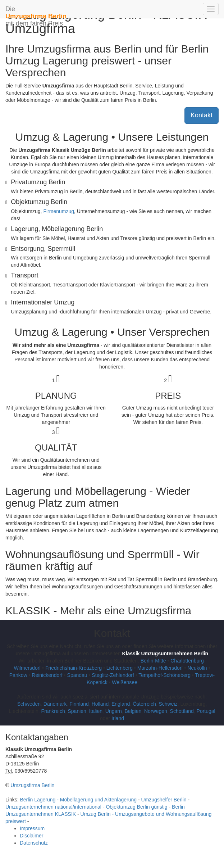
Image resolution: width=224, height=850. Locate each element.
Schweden (29, 704)
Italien (95, 711)
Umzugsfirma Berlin (32, 785)
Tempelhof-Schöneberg (164, 675)
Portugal (206, 711)
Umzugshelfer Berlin (164, 799)
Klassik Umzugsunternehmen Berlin (165, 653)
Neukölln (197, 668)
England (120, 704)
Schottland (182, 711)
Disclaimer (31, 835)
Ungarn (113, 711)
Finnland (79, 704)
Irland (117, 718)
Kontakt (201, 115)
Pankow (18, 675)
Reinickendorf (47, 675)
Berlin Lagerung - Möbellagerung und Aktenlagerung (78, 799)
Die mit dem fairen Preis (36, 11)
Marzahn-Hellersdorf (160, 668)
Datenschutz (34, 843)
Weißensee (124, 682)
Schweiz (168, 704)
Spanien (77, 711)
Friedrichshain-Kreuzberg (73, 668)
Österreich (144, 704)
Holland (100, 704)
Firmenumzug (58, 211)
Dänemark (55, 704)
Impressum (32, 828)
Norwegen (155, 711)
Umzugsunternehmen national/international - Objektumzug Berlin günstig (86, 807)
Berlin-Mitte (153, 661)
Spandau (77, 675)
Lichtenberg (119, 668)
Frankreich (53, 711)
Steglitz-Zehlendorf (113, 675)
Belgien (133, 711)
